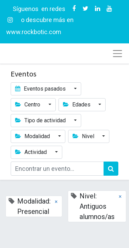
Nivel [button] (84, 136)
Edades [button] (77, 104)
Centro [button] (28, 104)
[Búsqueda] (111, 169)
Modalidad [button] (33, 136)
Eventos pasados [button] (41, 88)
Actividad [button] (31, 152)
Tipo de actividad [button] (41, 120)
